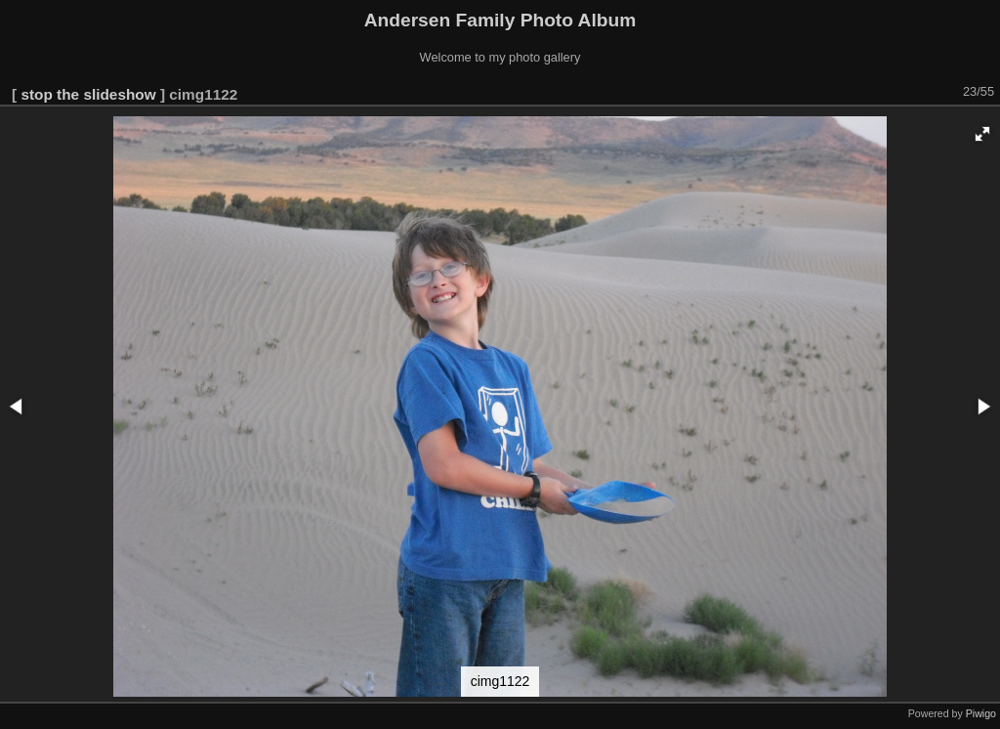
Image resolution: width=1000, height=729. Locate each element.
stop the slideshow (88, 94)
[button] (982, 134)
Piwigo (981, 713)
